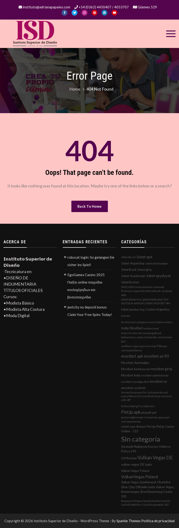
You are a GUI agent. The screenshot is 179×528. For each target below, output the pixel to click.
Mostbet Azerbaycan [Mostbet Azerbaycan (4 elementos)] (135, 369)
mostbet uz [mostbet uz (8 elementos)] (158, 381)
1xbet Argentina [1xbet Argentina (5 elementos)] (132, 263)
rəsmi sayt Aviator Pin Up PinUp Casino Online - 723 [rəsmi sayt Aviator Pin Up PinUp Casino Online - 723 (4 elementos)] (147, 429)
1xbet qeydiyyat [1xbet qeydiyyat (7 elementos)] (158, 276)
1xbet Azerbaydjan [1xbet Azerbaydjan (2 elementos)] (156, 263)
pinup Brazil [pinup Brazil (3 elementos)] (148, 412)
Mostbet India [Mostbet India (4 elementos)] (130, 375)
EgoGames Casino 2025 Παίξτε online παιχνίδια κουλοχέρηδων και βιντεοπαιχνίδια (86, 286)
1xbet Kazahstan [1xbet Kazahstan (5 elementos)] (133, 276)
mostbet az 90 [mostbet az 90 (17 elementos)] (156, 356)
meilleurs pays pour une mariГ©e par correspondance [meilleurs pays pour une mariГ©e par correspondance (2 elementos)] (144, 348)
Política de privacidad (158, 521)
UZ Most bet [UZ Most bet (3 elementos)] (129, 458)
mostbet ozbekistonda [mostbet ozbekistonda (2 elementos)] (155, 375)
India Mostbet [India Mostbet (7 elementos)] (132, 328)
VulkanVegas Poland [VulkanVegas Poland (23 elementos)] (139, 476)
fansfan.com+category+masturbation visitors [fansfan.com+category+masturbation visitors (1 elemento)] (146, 322)
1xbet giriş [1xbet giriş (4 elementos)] (144, 269)
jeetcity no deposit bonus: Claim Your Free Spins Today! (89, 311)
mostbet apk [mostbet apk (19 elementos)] (132, 356)
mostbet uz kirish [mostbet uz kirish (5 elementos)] (133, 388)
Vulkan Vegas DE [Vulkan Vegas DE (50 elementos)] (155, 457)
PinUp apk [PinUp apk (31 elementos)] (130, 412)
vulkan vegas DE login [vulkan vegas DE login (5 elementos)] (136, 464)
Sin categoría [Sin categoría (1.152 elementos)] (140, 439)
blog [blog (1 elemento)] (142, 309)
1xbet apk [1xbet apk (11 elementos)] (144, 256)
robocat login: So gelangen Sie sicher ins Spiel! (90, 261)
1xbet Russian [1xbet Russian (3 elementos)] (130, 282)
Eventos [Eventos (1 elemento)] (125, 315)
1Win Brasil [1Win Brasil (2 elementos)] (128, 257)
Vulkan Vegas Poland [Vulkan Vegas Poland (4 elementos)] (135, 471)
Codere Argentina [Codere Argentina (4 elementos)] (157, 309)
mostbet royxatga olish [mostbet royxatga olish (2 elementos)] (135, 381)
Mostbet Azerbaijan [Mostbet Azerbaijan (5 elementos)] (135, 363)
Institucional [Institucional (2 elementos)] (151, 328)
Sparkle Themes (128, 521)
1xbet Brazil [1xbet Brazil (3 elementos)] (128, 269)
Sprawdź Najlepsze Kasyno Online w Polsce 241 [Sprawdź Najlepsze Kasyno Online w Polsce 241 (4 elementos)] (146, 449)
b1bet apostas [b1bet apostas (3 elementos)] (130, 309)
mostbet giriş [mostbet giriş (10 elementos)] (161, 369)
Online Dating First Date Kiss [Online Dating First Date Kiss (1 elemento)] (138, 406)
